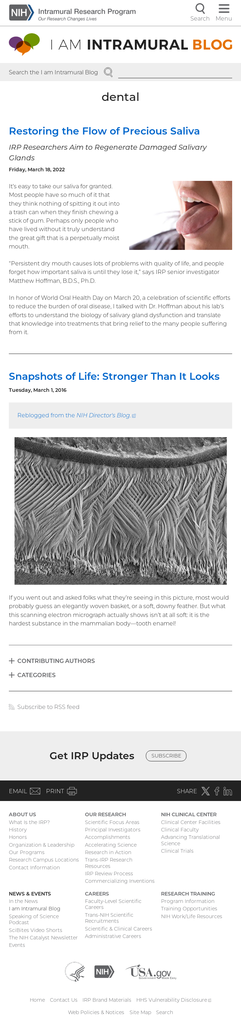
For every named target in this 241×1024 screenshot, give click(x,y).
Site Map (140, 1012)
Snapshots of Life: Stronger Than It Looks (114, 376)
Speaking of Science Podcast (34, 919)
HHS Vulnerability (174, 1000)
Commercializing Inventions (120, 881)
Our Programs (27, 852)
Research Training (188, 894)
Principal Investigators (112, 829)
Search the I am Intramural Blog (53, 72)
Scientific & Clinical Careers (118, 929)
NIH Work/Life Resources (191, 916)
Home (37, 1000)
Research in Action (108, 852)
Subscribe (166, 756)
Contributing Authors (56, 660)
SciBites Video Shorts (35, 930)
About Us (22, 814)
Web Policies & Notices (96, 1012)
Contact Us (64, 1000)
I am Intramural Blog (35, 908)
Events (17, 945)
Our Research (105, 814)
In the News (23, 901)
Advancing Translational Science (190, 840)
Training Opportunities (189, 908)
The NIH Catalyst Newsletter (43, 937)
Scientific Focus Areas (112, 822)
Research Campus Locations (44, 860)
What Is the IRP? (29, 822)
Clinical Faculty (180, 829)
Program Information (187, 901)
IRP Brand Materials (106, 1000)
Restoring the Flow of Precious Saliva (104, 131)
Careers (97, 894)
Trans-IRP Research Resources (108, 863)
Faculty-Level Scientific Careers (113, 904)
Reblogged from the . (76, 415)
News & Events (30, 894)
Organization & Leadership (41, 845)
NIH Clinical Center (189, 814)
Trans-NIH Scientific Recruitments (109, 918)
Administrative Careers (113, 936)
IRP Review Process (109, 873)
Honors (18, 837)
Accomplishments (107, 837)
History (18, 829)
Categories (36, 675)
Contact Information (34, 867)
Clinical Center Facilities (190, 822)
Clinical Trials (177, 851)
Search (164, 1012)
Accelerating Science (111, 845)
